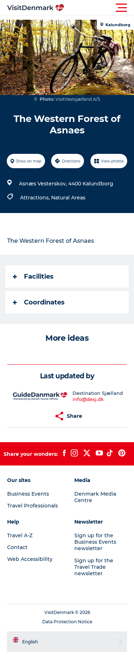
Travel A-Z (20, 535)
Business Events (28, 494)
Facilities (33, 276)
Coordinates (39, 302)
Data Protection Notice (67, 621)
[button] (99, 8)
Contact (17, 547)
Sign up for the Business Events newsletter (95, 542)
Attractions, (35, 197)
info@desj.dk (88, 399)
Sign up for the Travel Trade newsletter (93, 567)
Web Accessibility (30, 559)
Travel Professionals (32, 505)
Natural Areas (68, 197)
